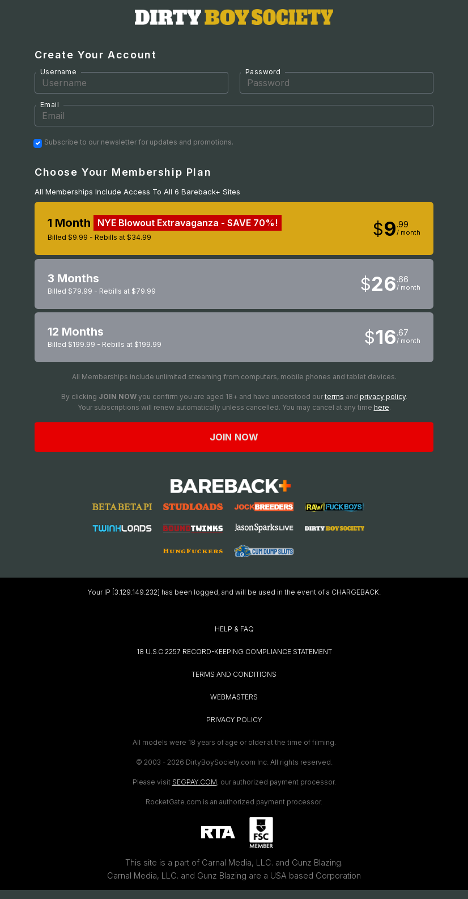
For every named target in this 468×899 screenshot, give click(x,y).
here (381, 407)
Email (49, 104)
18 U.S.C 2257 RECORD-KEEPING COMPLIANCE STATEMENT (234, 651)
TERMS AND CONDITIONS (234, 674)
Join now (234, 437)
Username (58, 71)
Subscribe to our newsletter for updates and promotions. (138, 142)
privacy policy (383, 396)
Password (262, 71)
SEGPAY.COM (194, 782)
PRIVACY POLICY (234, 719)
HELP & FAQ (234, 629)
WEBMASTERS (234, 697)
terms (334, 396)
